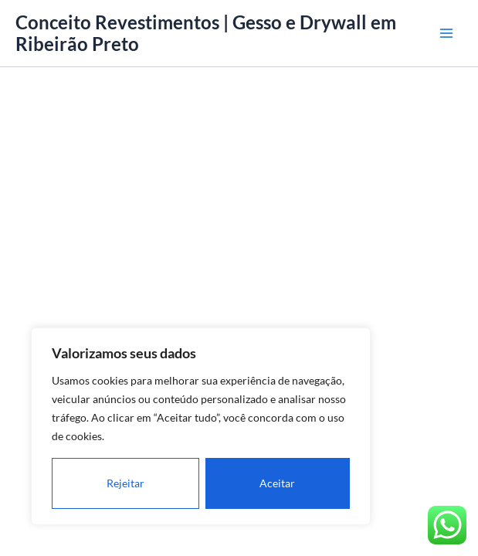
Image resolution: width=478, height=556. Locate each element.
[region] (201, 426)
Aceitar (277, 483)
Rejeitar (125, 483)
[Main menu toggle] (446, 33)
